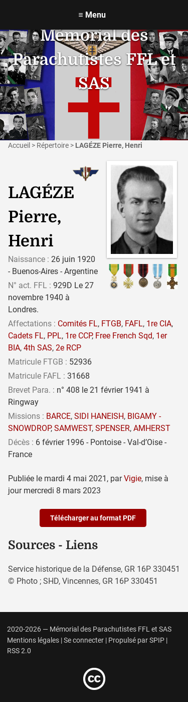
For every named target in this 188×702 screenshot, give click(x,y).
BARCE (58, 416)
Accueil (19, 145)
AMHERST (151, 428)
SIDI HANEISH (99, 416)
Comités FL (78, 323)
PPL (54, 335)
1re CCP (78, 335)
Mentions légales (33, 640)
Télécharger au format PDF (93, 518)
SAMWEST (73, 428)
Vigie (132, 478)
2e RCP (68, 348)
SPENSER (112, 428)
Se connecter (84, 640)
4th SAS (38, 348)
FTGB (111, 323)
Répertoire (53, 145)
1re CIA (158, 323)
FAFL (134, 323)
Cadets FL (26, 335)
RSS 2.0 (19, 651)
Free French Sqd (123, 335)
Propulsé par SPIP (136, 640)
